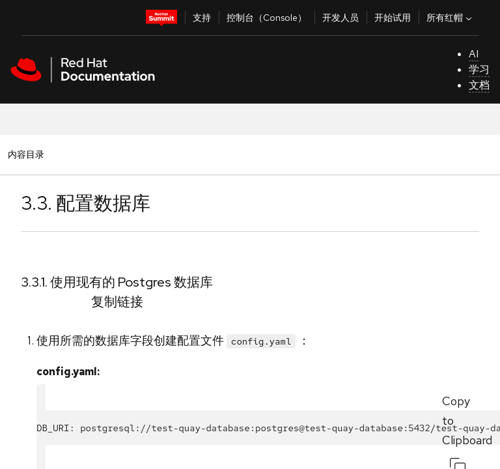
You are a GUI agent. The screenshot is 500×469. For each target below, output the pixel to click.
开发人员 (340, 17)
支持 (202, 17)
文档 (479, 85)
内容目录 (25, 154)
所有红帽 (450, 17)
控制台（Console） (267, 17)
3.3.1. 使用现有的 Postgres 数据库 (117, 282)
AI (474, 54)
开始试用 (392, 17)
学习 (479, 69)
